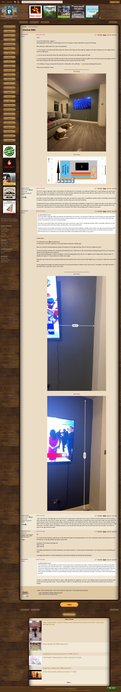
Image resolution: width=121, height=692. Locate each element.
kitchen (9, 57)
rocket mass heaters (33, 26)
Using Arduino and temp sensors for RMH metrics (60, 654)
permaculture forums (9, 26)
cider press (9, 114)
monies (9, 53)
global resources (9, 109)
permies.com (9, 127)
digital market (9, 122)
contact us (33, 690)
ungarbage (9, 66)
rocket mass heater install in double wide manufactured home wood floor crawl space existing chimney (73, 623)
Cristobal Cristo (25, 531)
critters (9, 35)
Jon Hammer (24, 34)
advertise (39, 690)
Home (3, 2)
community (9, 70)
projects (9, 118)
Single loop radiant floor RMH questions (57, 668)
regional (9, 92)
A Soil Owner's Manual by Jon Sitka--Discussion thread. (62, 657)
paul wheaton (80, 690)
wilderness (9, 74)
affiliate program (46, 690)
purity (9, 61)
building (9, 40)
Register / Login (115, 2)
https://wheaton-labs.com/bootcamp (48, 594)
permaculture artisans (9, 88)
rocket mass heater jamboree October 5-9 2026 (59, 672)
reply (69, 605)
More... (69, 682)
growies (9, 31)
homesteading (9, 44)
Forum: (25, 26)
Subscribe (9, 2)
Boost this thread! (69, 614)
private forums (9, 136)
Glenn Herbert (25, 188)
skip (9, 101)
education (9, 96)
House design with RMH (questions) (55, 644)
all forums (9, 140)
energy (9, 48)
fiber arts (9, 79)
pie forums (9, 131)
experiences (9, 105)
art (9, 83)
